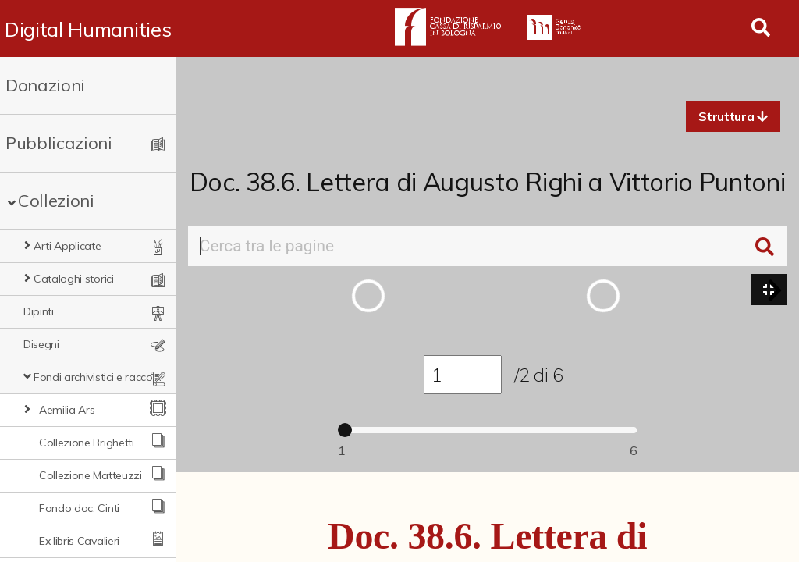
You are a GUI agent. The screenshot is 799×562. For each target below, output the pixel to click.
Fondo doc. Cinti (79, 508)
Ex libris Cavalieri (79, 541)
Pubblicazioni (58, 143)
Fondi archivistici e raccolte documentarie (98, 377)
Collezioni (56, 201)
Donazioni (45, 85)
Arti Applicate (67, 246)
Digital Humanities (88, 28)
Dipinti (38, 311)
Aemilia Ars (66, 410)
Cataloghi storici (74, 279)
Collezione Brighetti (86, 443)
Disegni (41, 344)
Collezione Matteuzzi (90, 475)
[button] (733, 116)
